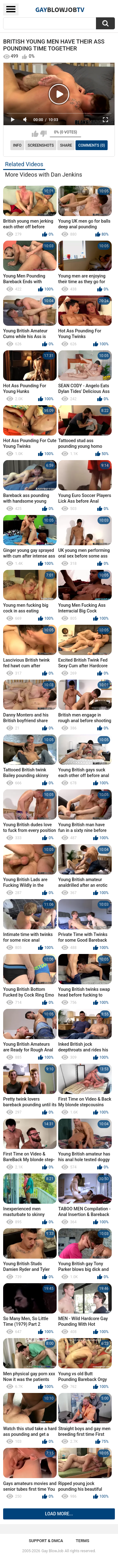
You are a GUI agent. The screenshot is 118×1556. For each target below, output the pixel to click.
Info (17, 145)
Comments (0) (91, 145)
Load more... (59, 1513)
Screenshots (41, 145)
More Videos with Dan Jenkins (43, 174)
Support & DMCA (46, 1540)
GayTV (59, 9)
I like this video (35, 134)
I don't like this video (43, 134)
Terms (82, 1540)
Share (66, 145)
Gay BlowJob (53, 1551)
